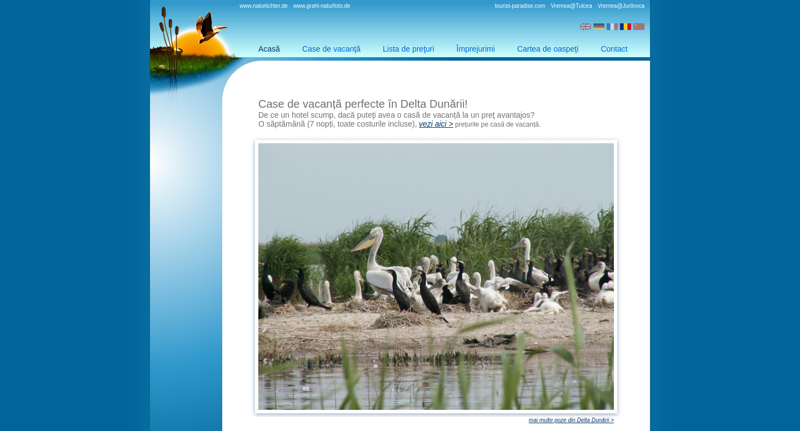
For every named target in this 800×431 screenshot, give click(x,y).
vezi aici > (436, 123)
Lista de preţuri (408, 48)
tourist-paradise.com (520, 6)
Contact (614, 48)
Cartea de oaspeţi (548, 48)
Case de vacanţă (331, 48)
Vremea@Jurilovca (621, 6)
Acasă (269, 48)
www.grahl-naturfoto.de (322, 6)
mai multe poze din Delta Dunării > (571, 420)
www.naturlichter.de (263, 6)
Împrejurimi (476, 48)
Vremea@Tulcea (571, 6)
